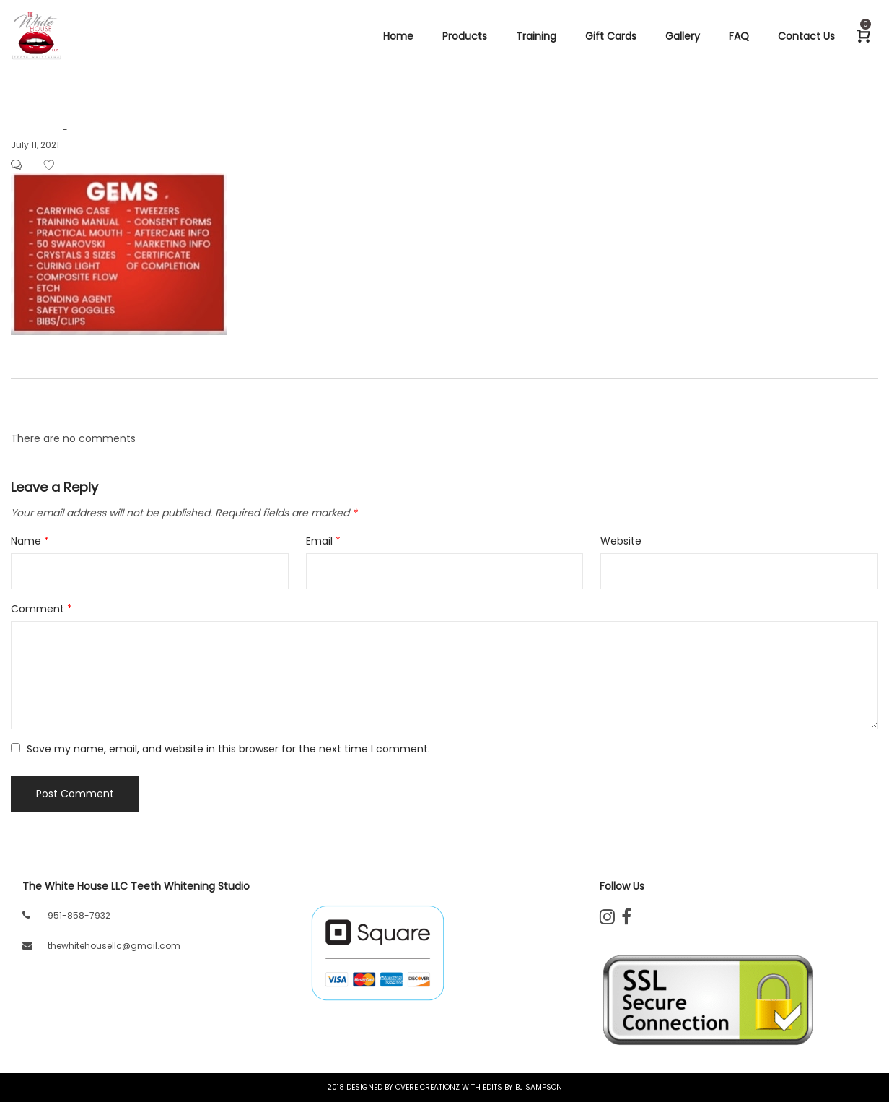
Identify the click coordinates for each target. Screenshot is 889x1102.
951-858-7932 (79, 915)
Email (323, 541)
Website (620, 541)
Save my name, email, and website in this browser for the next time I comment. (228, 749)
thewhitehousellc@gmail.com (114, 946)
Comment (41, 609)
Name (30, 541)
